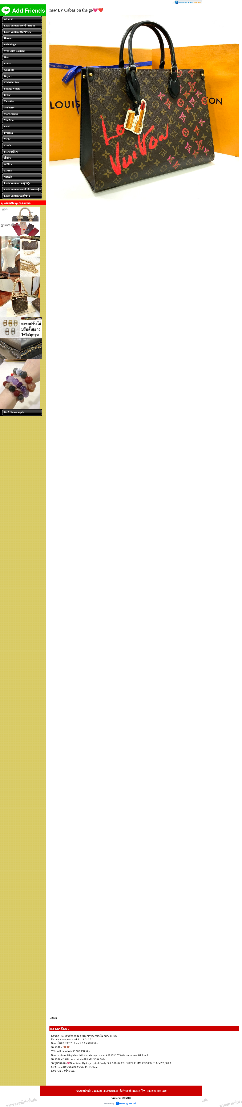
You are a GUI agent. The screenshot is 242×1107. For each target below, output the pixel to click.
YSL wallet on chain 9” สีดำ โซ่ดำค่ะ (70, 1051)
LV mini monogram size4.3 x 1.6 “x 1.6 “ (72, 1039)
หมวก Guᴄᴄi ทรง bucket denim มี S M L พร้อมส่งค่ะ (78, 1059)
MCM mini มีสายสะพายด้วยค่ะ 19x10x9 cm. (74, 1067)
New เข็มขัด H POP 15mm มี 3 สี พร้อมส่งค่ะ (74, 1043)
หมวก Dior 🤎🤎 (60, 1047)
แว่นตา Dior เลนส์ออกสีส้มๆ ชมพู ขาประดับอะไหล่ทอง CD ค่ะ (84, 1036)
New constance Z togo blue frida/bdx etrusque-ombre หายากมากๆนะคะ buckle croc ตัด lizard (99, 1055)
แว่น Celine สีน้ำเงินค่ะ (63, 1071)
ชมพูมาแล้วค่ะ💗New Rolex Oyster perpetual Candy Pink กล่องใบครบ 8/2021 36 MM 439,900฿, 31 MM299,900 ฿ (111, 1063)
